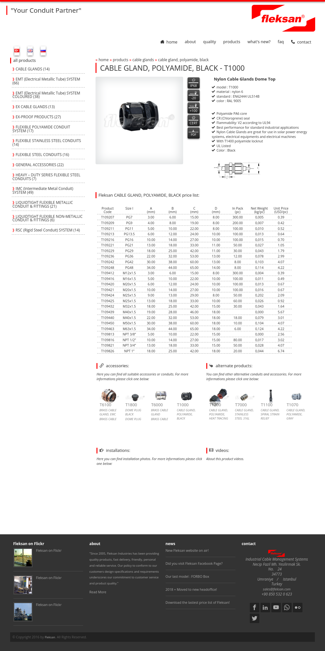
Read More (98, 592)
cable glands (143, 59)
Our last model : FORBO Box (187, 576)
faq (281, 42)
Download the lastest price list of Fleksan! (198, 602)
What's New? (259, 42)
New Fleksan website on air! (187, 550)
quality (209, 42)
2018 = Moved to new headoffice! (191, 589)
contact (301, 42)
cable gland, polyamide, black (183, 59)
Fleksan (50, 637)
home (168, 42)
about (190, 42)
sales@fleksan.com (276, 589)
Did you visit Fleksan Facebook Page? (194, 563)
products (231, 42)
